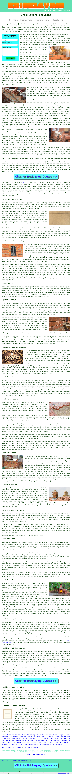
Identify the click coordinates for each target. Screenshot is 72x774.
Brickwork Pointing (18, 736)
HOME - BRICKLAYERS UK (36, 755)
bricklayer (31, 171)
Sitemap (2, 760)
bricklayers (6, 120)
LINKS (49, 10)
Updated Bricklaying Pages (24, 760)
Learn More (62, 773)
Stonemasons (6, 738)
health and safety (33, 93)
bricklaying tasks (8, 728)
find (7, 690)
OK (68, 773)
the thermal (43, 55)
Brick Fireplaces (56, 744)
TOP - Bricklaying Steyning (11, 747)
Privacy (69, 760)
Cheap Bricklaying (63, 736)
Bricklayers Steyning (31, 747)
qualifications (37, 109)
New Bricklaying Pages (11, 760)
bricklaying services (53, 716)
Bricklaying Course (31, 362)
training (21, 104)
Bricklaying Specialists (30, 744)
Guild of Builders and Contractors (28, 167)
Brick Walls (43, 738)
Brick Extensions (55, 742)
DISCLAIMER (67, 10)
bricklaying (60, 36)
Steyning (26, 182)
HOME (45, 10)
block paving (25, 402)
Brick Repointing (28, 735)
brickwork (44, 66)
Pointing (50, 736)
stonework (24, 726)
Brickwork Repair (13, 735)
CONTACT (60, 10)
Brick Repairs (51, 740)
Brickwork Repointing (36, 736)
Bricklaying (6, 182)
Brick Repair (29, 740)
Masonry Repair (58, 735)
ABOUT (54, 10)
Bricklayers (54, 738)
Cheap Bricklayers (44, 735)
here (9, 702)
